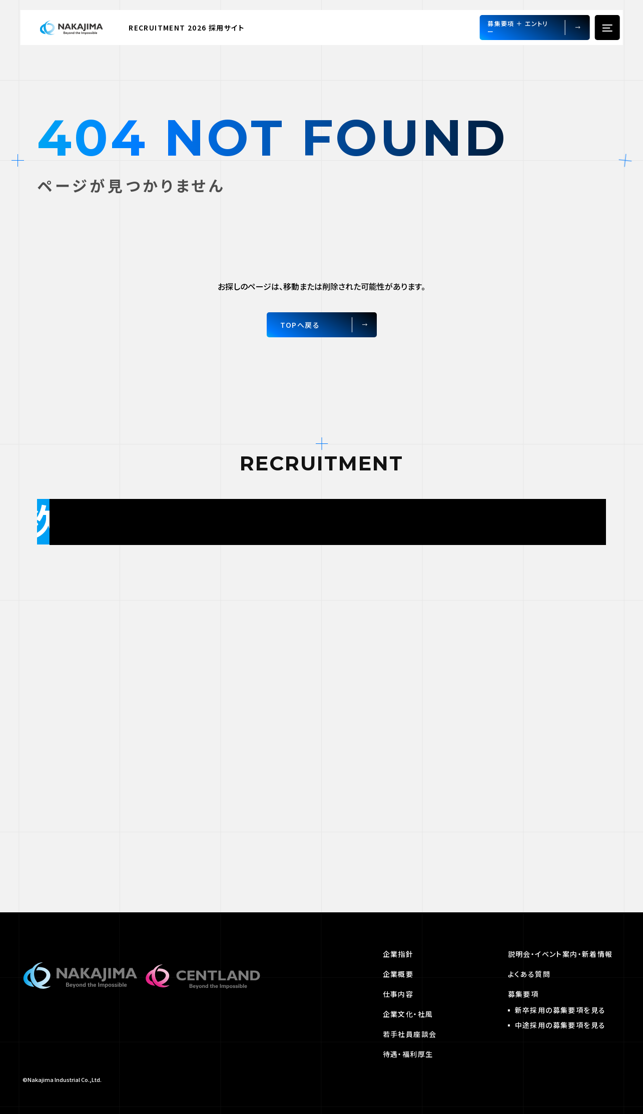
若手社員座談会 (410, 1034)
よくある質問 (529, 974)
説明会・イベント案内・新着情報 (560, 954)
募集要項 (523, 994)
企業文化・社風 (408, 1014)
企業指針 (398, 954)
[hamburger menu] (606, 27)
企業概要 (398, 974)
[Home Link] (77, 28)
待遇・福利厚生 (408, 1054)
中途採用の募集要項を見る (560, 1025)
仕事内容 (398, 994)
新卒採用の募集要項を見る (560, 1010)
